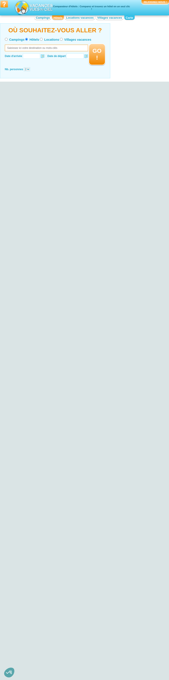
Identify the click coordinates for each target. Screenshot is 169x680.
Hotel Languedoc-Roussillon (80, 646)
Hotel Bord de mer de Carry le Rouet (81, 593)
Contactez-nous (87, 662)
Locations (51, 39)
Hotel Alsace (24, 630)
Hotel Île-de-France (75, 643)
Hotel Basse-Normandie (30, 640)
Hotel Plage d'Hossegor (30, 574)
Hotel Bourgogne (26, 643)
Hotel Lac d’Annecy (28, 567)
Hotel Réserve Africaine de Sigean (130, 569)
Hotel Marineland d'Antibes (126, 572)
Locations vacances (80, 17)
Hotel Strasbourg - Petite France (129, 594)
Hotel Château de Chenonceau (128, 575)
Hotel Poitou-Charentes (124, 646)
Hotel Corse (70, 633)
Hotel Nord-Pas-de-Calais (125, 636)
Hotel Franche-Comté (76, 636)
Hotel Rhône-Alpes (121, 652)
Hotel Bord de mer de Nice (79, 575)
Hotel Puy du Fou (120, 591)
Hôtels (57, 17)
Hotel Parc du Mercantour (32, 583)
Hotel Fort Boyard (120, 588)
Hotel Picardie (118, 643)
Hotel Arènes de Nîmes (124, 585)
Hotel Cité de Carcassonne (126, 581)
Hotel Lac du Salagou (29, 577)
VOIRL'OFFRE (76, 262)
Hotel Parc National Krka (31, 586)
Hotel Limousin (72, 649)
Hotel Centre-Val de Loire (31, 649)
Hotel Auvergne (26, 636)
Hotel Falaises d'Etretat (30, 570)
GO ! (96, 54)
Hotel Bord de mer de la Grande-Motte (83, 599)
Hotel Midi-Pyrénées (122, 633)
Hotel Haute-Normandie (77, 640)
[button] (9, 672)
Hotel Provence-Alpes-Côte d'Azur (130, 649)
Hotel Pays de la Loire (123, 640)
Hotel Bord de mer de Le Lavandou (84, 572)
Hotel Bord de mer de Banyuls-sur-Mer (84, 586)
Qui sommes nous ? (62, 662)
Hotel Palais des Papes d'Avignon (130, 578)
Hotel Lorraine (118, 630)
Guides (121, 668)
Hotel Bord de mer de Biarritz (81, 569)
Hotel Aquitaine (25, 633)
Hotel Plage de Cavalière (31, 564)
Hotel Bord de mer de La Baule (82, 603)
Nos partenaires (109, 662)
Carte (129, 17)
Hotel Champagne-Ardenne (80, 630)
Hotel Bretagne (25, 646)
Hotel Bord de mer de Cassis (80, 581)
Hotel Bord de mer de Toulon (80, 578)
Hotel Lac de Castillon (29, 589)
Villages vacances (109, 17)
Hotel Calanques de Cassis (32, 580)
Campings (43, 17)
